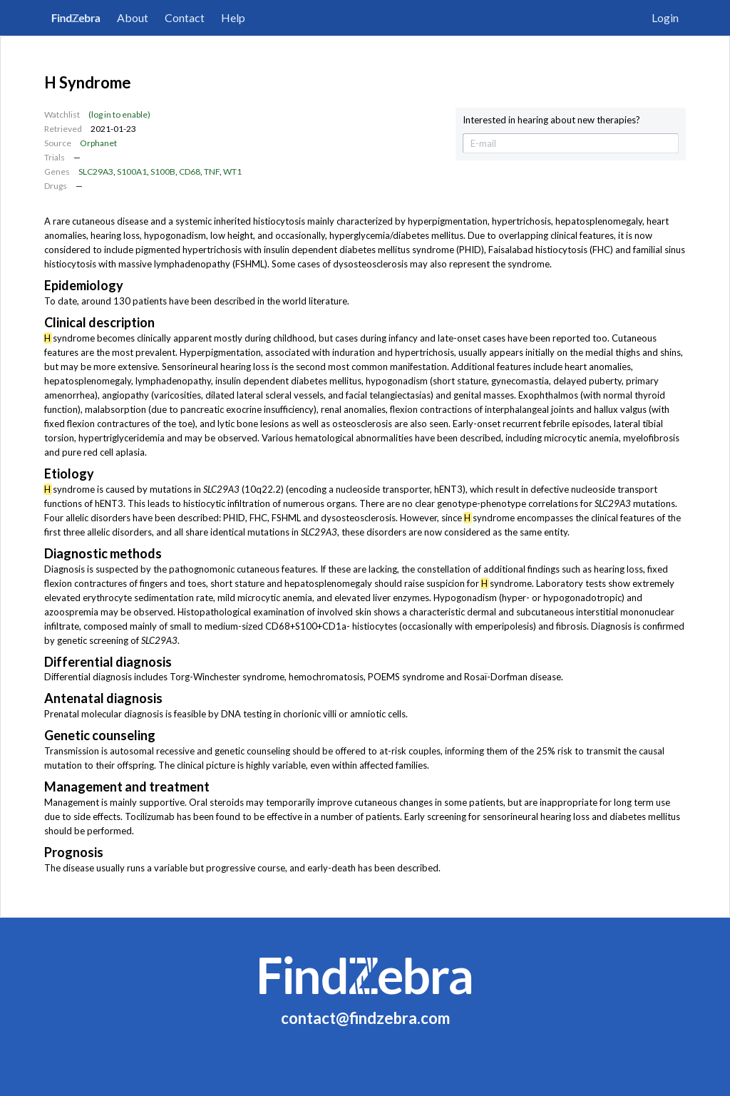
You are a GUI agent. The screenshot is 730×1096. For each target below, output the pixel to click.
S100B (162, 171)
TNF (212, 171)
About (132, 17)
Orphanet (98, 143)
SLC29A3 (95, 171)
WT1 (232, 171)
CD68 (189, 171)
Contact (185, 17)
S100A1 (132, 171)
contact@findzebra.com (365, 1018)
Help (233, 17)
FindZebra (76, 17)
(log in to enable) (119, 114)
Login (665, 17)
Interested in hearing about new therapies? (551, 120)
